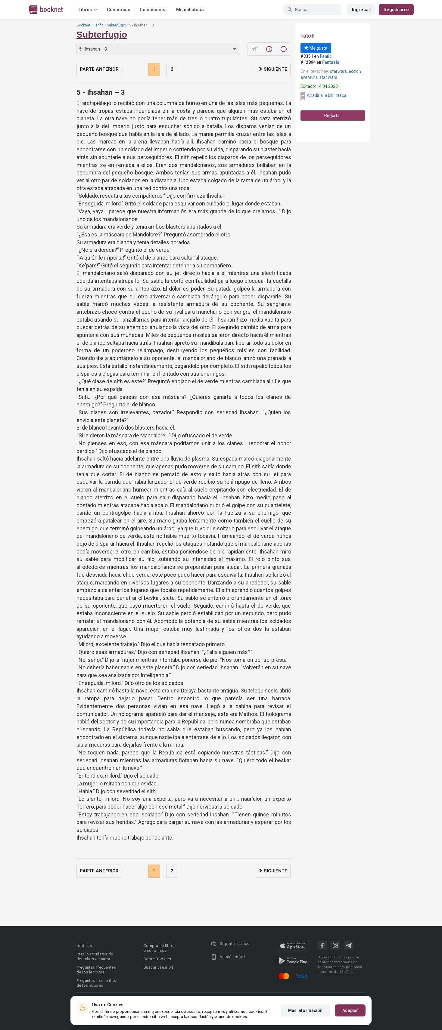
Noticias (84, 945)
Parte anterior (99, 69)
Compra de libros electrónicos (160, 948)
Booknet (83, 25)
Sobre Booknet (157, 959)
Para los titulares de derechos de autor (94, 956)
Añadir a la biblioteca (326, 95)
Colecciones (153, 9)
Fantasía (330, 62)
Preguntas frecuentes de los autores (96, 983)
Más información (305, 1010)
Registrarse (396, 9)
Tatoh (307, 36)
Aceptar (350, 1010)
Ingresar (361, 9)
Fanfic (99, 25)
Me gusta (315, 48)
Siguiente (272, 69)
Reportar (332, 115)
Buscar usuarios (158, 967)
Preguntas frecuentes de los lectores (96, 969)
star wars (328, 77)
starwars (338, 71)
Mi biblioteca (190, 9)
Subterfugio (116, 25)
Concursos (118, 9)
